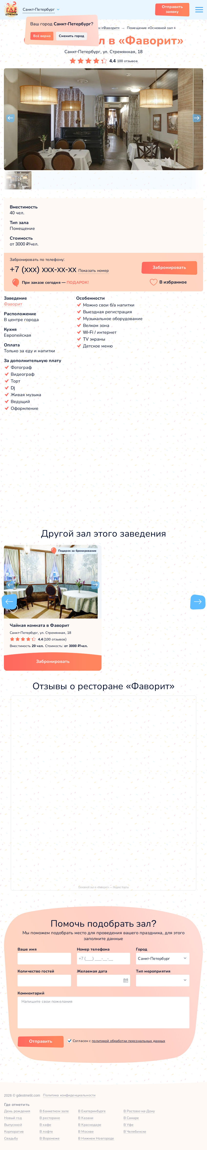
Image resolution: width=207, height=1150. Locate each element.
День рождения (17, 1111)
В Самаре (131, 1118)
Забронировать (53, 661)
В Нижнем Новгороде (96, 1138)
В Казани (85, 1118)
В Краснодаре (89, 1125)
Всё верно (42, 36)
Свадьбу (11, 1138)
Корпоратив (14, 1131)
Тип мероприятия (153, 971)
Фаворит (13, 304)
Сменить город (71, 36)
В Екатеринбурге (92, 1111)
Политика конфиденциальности (69, 1095)
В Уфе (129, 1125)
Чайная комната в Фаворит (39, 625)
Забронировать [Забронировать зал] (169, 267)
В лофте (46, 1131)
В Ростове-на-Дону (139, 1111)
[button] (10, 118)
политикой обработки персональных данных (128, 1041)
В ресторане (50, 1118)
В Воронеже (50, 1138)
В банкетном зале (54, 1111)
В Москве (86, 1131)
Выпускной (13, 1125)
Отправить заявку (172, 9)
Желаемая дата (92, 971)
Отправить (40, 1041)
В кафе (45, 1125)
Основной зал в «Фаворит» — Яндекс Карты (103, 887)
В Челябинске (135, 1131)
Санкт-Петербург (39, 9)
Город (141, 949)
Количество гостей (36, 971)
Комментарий (31, 993)
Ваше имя (27, 949)
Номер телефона (93, 949)
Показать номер (93, 270)
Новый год (13, 1118)
